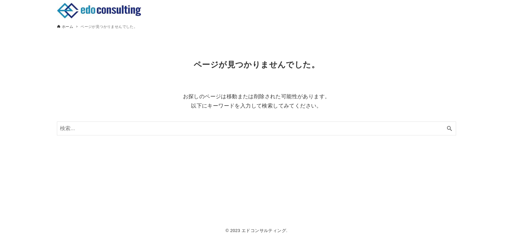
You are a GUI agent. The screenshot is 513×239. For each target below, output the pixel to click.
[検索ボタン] (449, 128)
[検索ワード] (256, 128)
